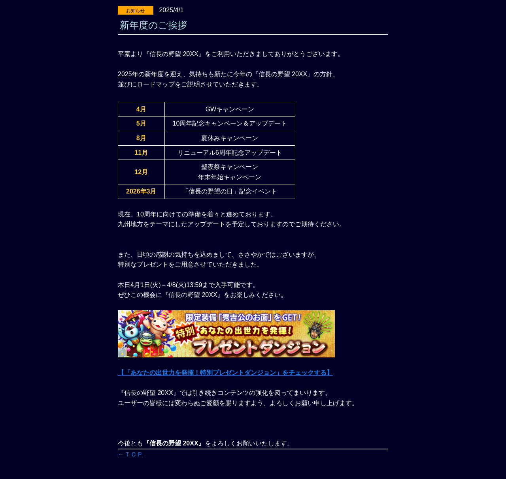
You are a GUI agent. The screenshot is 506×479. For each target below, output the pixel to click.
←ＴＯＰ (130, 454)
